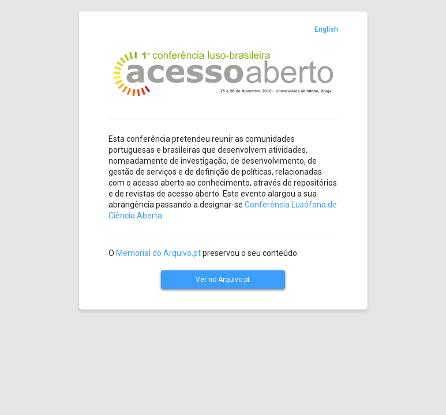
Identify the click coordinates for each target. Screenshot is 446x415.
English (326, 29)
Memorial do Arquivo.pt (158, 253)
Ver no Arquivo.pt (223, 280)
